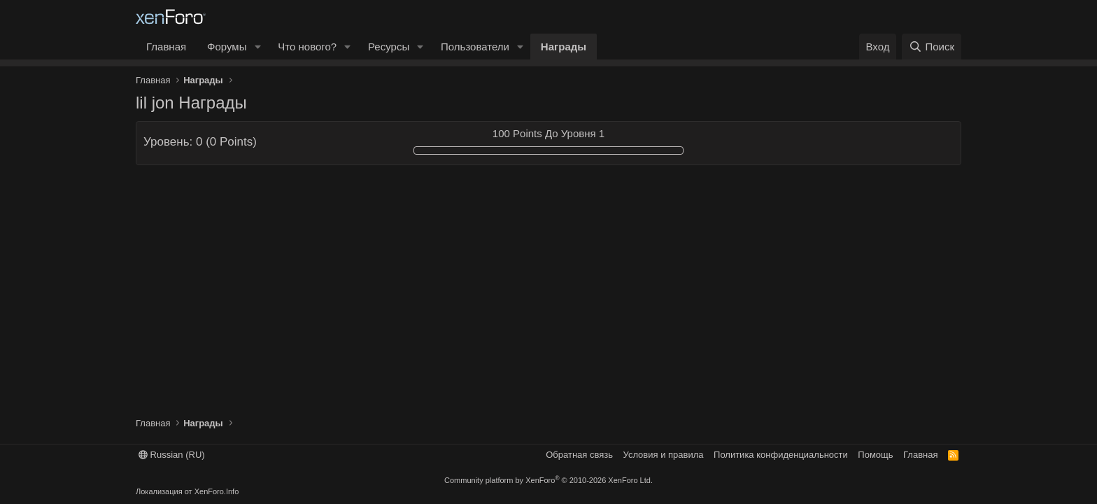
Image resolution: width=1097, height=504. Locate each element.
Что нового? (307, 46)
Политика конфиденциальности (781, 454)
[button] (257, 46)
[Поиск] (931, 46)
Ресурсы (388, 46)
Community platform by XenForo (548, 480)
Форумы (226, 46)
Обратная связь (579, 454)
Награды (563, 46)
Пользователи (475, 46)
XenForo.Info (216, 491)
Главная (166, 46)
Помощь (875, 454)
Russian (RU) (172, 454)
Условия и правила (663, 454)
